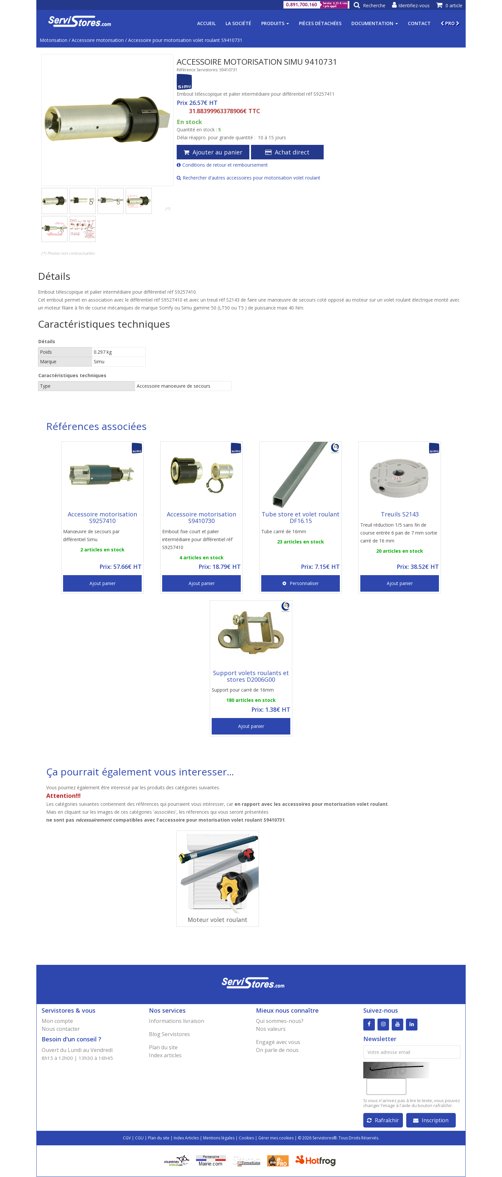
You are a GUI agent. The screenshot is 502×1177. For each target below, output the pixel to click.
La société (238, 23)
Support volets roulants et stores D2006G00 (251, 676)
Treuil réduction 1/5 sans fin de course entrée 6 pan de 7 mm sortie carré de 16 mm (398, 533)
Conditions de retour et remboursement (222, 165)
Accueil (206, 23)
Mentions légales (218, 1138)
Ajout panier (103, 583)
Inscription (430, 1120)
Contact (419, 23)
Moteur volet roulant (217, 920)
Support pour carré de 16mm (243, 690)
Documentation (374, 23)
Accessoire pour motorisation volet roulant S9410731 (185, 40)
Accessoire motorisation (98, 40)
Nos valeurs (271, 1028)
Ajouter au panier (213, 152)
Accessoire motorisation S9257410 (102, 517)
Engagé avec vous (278, 1042)
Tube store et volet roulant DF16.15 (301, 517)
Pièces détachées (320, 23)
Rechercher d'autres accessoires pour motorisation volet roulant (248, 178)
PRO (450, 23)
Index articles (165, 1055)
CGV (127, 1138)
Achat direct (287, 152)
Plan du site (163, 1047)
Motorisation (53, 40)
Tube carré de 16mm (283, 531)
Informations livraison (176, 1021)
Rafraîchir (383, 1120)
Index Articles (186, 1138)
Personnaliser (300, 583)
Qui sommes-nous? (280, 1021)
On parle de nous (277, 1050)
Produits (275, 23)
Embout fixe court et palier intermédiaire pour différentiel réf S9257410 (197, 539)
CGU (139, 1138)
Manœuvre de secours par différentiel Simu (91, 535)
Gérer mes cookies (276, 1138)
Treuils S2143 (400, 514)
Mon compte (57, 1021)
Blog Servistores (169, 1034)
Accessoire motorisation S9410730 (201, 517)
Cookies (246, 1138)
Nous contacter (61, 1028)
